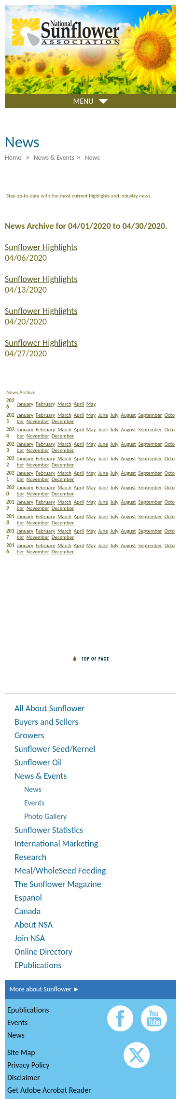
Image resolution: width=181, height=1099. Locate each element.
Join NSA (29, 938)
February (45, 404)
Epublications (28, 1009)
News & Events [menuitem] (54, 158)
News (33, 789)
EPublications (37, 965)
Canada (27, 911)
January (25, 404)
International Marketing (56, 843)
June (103, 415)
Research (30, 857)
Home (13, 158)
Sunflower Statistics (48, 830)
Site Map (21, 1052)
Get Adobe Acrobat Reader (49, 1090)
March (64, 404)
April (79, 404)
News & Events (40, 776)
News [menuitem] (91, 158)
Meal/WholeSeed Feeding (60, 870)
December (63, 421)
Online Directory (43, 951)
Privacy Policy (28, 1065)
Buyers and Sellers (46, 722)
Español (28, 897)
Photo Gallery (45, 816)
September (150, 415)
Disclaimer (23, 1077)
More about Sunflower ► (42, 989)
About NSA (33, 924)
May (91, 404)
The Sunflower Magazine (57, 884)
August (128, 415)
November (38, 421)
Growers (29, 735)
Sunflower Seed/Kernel (54, 749)
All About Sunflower (49, 708)
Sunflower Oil (38, 762)
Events (34, 802)
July (115, 415)
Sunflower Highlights (41, 247)
